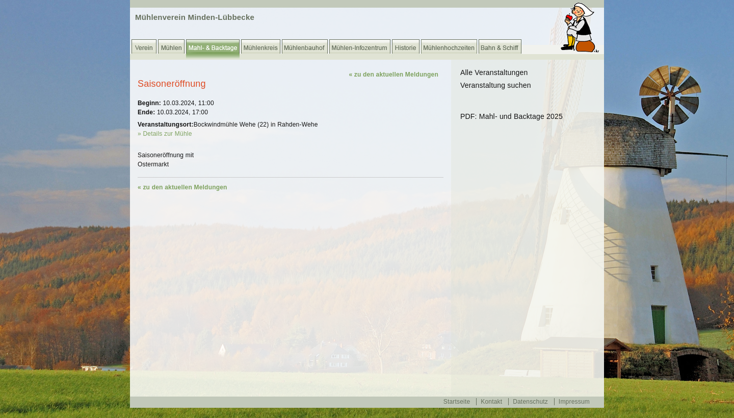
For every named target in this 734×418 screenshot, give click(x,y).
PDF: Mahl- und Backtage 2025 (511, 116)
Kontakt (491, 401)
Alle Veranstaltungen (494, 72)
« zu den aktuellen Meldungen (393, 74)
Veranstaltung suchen (495, 85)
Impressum (574, 401)
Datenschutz (530, 401)
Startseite (456, 401)
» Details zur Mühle (165, 133)
